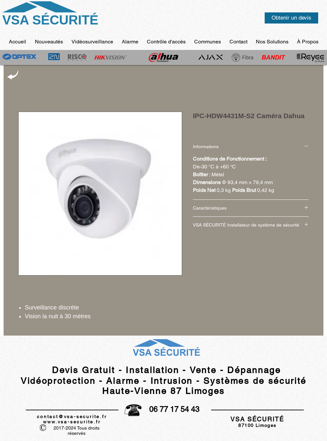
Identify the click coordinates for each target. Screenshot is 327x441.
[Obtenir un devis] (291, 18)
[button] (308, 41)
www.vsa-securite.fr (72, 421)
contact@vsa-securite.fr (72, 416)
